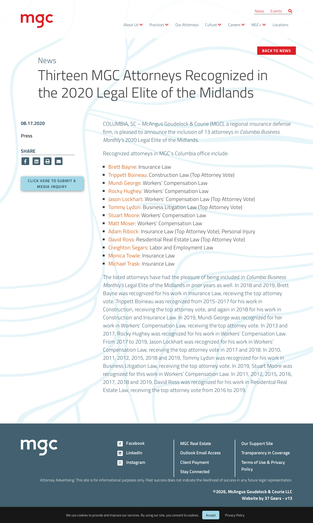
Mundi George (124, 182)
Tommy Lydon (124, 207)
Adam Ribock (123, 231)
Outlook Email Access (200, 452)
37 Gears (273, 498)
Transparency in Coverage (265, 452)
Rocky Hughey (124, 190)
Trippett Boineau (127, 174)
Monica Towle (124, 255)
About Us (130, 24)
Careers (234, 24)
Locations (280, 24)
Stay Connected (195, 471)
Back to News (276, 50)
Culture (211, 24)
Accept (211, 515)
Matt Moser (121, 223)
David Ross (121, 239)
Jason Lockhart (125, 198)
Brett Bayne (122, 166)
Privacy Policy (235, 515)
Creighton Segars (127, 247)
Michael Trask (123, 263)
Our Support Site (257, 443)
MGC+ (256, 24)
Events (276, 10)
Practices (156, 24)
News (259, 10)
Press (26, 135)
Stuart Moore (123, 215)
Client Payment (194, 462)
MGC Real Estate (195, 443)
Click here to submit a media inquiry (52, 183)
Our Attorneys (187, 24)
